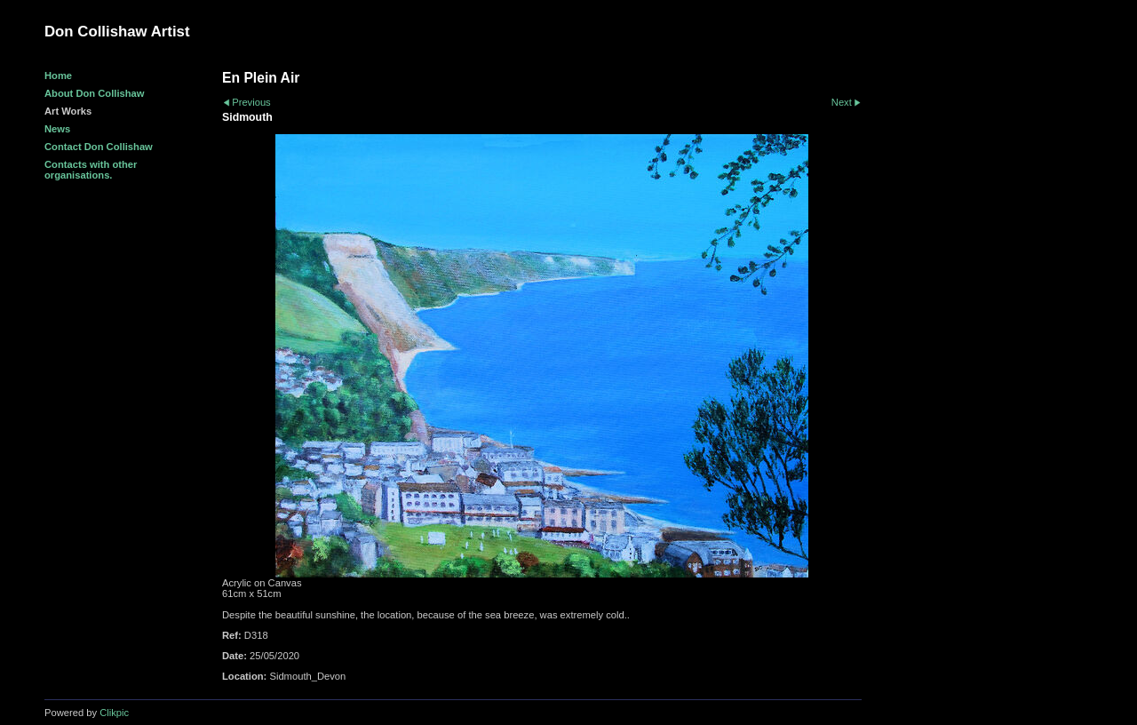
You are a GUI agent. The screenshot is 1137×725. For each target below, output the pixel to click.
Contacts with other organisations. (90, 169)
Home (58, 75)
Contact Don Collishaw (98, 146)
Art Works (67, 111)
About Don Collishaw (94, 93)
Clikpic (114, 712)
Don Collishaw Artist (116, 31)
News (57, 128)
